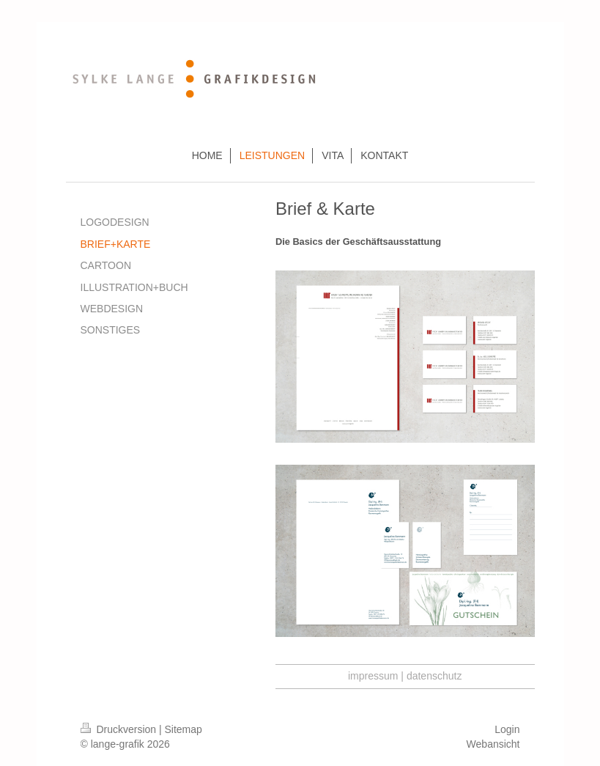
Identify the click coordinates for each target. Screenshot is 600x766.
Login (507, 729)
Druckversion (120, 729)
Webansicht (493, 744)
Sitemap (183, 729)
